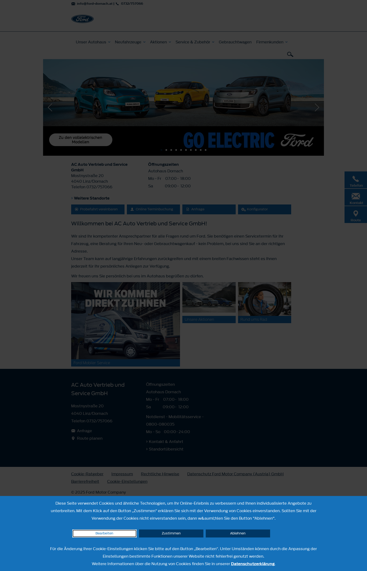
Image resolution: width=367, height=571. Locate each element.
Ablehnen (238, 533)
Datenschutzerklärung (253, 564)
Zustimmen (171, 533)
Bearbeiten (104, 533)
